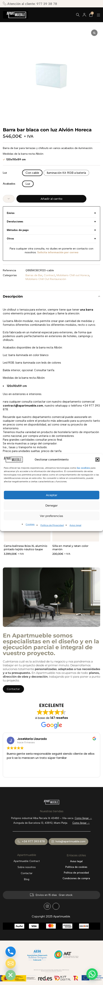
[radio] (32, 173)
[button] (97, 459)
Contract (49, 275)
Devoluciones (15, 221)
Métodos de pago (18, 230)
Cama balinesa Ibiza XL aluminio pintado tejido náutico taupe (25, 547)
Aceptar (51, 495)
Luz (5, 172)
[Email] (10, 963)
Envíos (11, 213)
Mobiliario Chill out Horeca (73, 275)
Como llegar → (83, 818)
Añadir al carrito (51, 198)
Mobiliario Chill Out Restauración (46, 279)
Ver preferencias (51, 516)
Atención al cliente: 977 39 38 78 (30, 4)
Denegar (51, 505)
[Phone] (10, 952)
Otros (10, 238)
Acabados (9, 183)
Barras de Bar (34, 275)
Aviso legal (75, 525)
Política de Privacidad (52, 525)
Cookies (30, 524)
